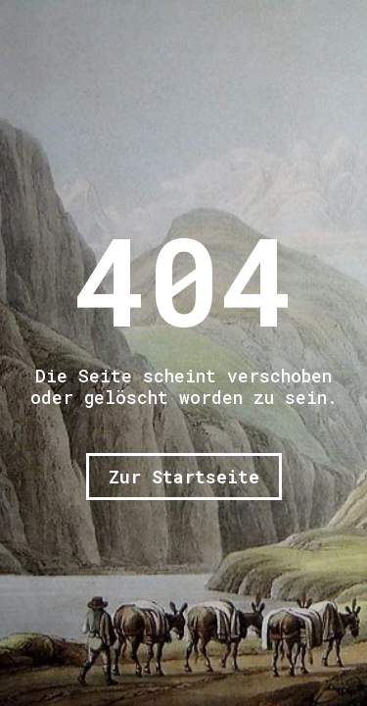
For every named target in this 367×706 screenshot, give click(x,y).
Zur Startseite (184, 476)
